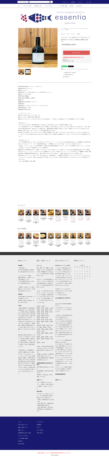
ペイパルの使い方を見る (61, 294)
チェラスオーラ (44, 155)
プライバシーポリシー (23, 435)
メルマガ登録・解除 (62, 5)
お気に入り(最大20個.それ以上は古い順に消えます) (74, 69)
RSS (19, 443)
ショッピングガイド (48, 5)
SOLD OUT (76, 53)
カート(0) (88, 2)
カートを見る (40, 430)
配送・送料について (23, 427)
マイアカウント (40, 422)
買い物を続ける (65, 76)
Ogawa (67, 29)
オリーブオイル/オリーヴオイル (82, 28)
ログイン (79, 2)
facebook (71, 5)
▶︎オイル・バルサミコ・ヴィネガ (70, 28)
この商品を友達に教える (67, 74)
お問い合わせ (78, 5)
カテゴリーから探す (26, 5)
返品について (65, 59)
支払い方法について (23, 424)
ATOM (22, 443)
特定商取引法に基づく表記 (68, 60)
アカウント (64, 2)
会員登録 (72, 2)
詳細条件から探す (37, 5)
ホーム (19, 5)
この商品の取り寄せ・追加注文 (68, 72)
